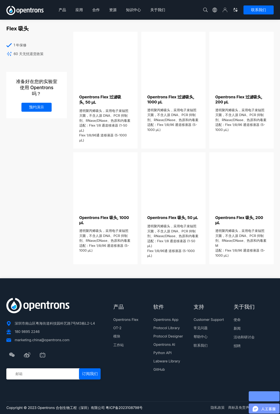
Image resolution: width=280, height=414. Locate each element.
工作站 (118, 345)
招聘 (237, 346)
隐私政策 (218, 407)
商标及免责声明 (240, 407)
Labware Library (166, 361)
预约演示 (36, 107)
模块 (116, 336)
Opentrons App (165, 319)
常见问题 (201, 328)
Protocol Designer (168, 336)
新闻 (237, 328)
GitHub (159, 369)
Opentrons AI (164, 344)
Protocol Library (166, 328)
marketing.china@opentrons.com (42, 340)
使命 (237, 319)
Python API (162, 353)
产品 (62, 10)
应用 (79, 10)
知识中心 (133, 10)
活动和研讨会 (244, 337)
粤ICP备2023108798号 (124, 407)
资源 (113, 10)
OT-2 (117, 328)
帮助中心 (201, 336)
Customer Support (209, 319)
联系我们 (258, 10)
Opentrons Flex (125, 319)
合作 (96, 10)
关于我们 (157, 10)
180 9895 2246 (27, 331)
